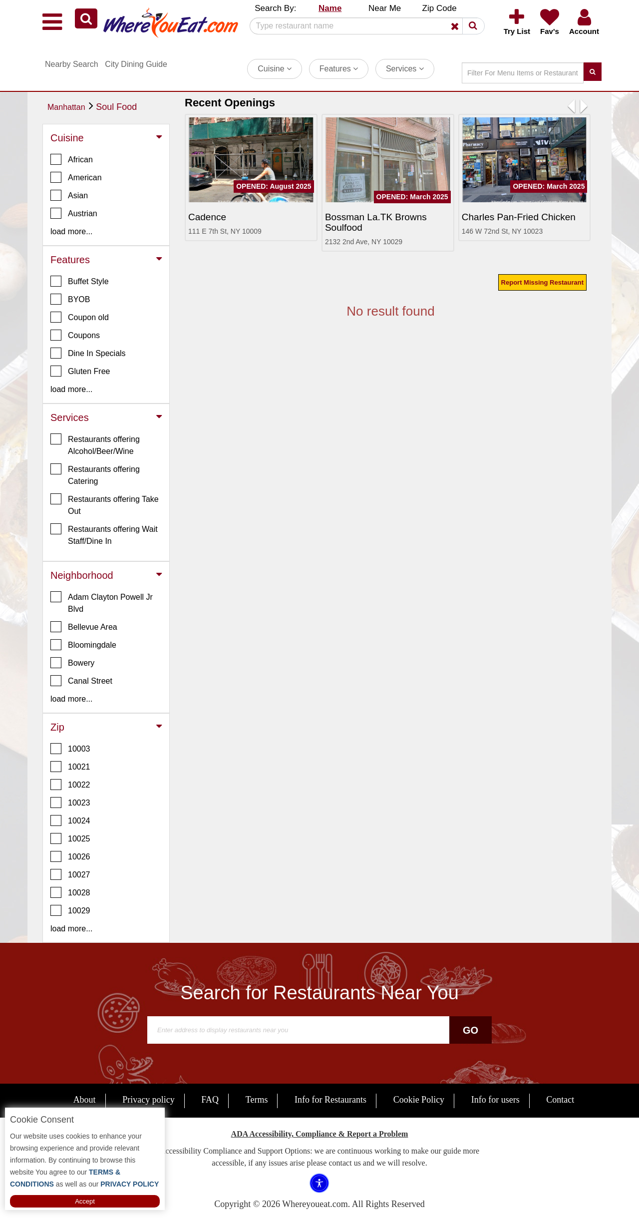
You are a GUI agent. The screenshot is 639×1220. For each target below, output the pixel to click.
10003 (70, 748)
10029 (70, 910)
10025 (70, 838)
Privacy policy (148, 1100)
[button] (86, 18)
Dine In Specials (88, 353)
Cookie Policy (419, 1100)
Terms (257, 1100)
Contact (560, 1100)
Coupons (75, 335)
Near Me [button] (384, 8)
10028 (70, 892)
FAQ (210, 1100)
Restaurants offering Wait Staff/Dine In (104, 534)
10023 (70, 802)
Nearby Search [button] (71, 64)
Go (470, 1030)
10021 (70, 766)
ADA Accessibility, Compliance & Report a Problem (319, 1134)
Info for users (495, 1100)
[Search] (363, 25)
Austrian (73, 213)
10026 (70, 856)
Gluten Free (80, 371)
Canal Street (81, 680)
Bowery (72, 662)
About (84, 1100)
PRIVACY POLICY (128, 1184)
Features (339, 68)
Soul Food (116, 107)
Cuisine (275, 68)
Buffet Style (79, 281)
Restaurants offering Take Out (104, 504)
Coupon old (79, 317)
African (71, 159)
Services (405, 68)
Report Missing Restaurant (542, 282)
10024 (70, 820)
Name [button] (330, 8)
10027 (70, 874)
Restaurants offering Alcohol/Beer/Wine (95, 444)
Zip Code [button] (439, 8)
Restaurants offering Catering (95, 474)
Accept (85, 1201)
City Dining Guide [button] (136, 64)
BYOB (70, 299)
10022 (70, 784)
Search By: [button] (275, 8)
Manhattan (66, 107)
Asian (69, 195)
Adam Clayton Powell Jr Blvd (101, 602)
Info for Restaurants (330, 1100)
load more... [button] (71, 231)
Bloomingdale (83, 644)
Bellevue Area (83, 626)
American (76, 177)
